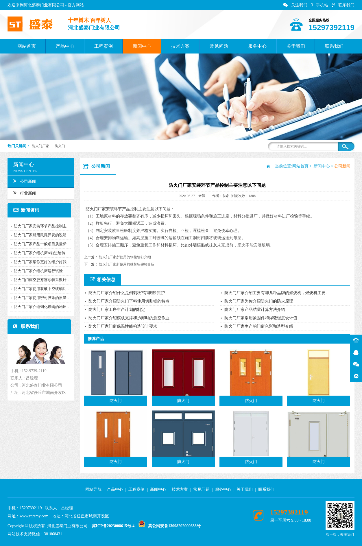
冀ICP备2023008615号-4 (113, 526)
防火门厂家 (40, 146)
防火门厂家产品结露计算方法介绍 (254, 309)
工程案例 (103, 46)
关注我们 (295, 5)
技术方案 (180, 46)
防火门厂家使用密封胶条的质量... (40, 298)
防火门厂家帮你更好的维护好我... (40, 262)
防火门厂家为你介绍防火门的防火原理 (258, 301)
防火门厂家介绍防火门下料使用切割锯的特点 (128, 301)
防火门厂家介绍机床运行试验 (36, 271)
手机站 (319, 5)
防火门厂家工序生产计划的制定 (116, 309)
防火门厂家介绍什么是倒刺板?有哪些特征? (126, 293)
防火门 (60, 146)
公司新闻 (23, 181)
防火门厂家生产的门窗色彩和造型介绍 (258, 326)
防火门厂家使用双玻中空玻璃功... (40, 289)
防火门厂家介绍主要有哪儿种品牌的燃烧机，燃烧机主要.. (276, 293)
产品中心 (65, 46)
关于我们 (296, 46)
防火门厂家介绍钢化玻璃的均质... (40, 307)
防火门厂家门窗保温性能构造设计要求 (122, 326)
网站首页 (26, 46)
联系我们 (343, 5)
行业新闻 (23, 192)
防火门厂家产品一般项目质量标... (40, 244)
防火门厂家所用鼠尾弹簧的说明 (38, 235)
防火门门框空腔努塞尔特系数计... (40, 280)
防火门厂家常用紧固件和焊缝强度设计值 (260, 318)
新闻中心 (142, 46)
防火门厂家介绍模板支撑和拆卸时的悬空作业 (128, 318)
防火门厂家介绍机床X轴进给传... (39, 253)
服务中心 (257, 46)
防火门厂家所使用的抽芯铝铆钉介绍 (126, 264)
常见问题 (219, 46)
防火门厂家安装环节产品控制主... (40, 226)
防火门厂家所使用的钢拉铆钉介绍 (125, 257)
